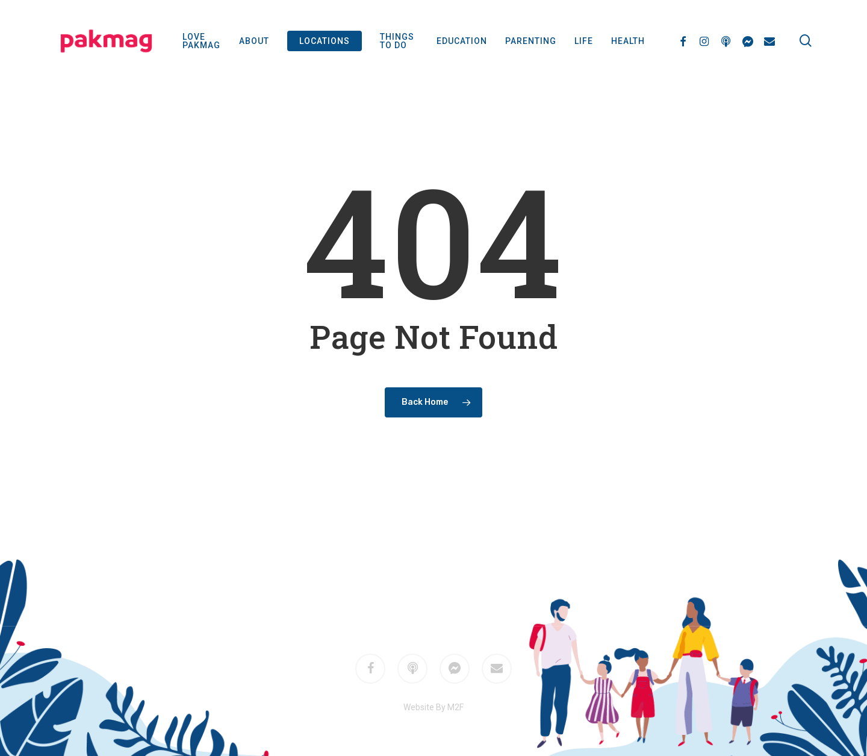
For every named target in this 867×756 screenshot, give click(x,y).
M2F (450, 583)
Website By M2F (433, 707)
